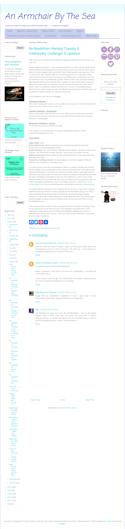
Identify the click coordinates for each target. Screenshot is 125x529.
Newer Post (35, 400)
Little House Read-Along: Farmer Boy (13, 269)
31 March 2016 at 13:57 (49, 310)
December (14, 225)
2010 (9, 504)
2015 (9, 487)
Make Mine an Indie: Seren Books (13, 442)
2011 (9, 501)
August (12, 245)
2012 (9, 497)
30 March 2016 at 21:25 (67, 263)
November (14, 230)
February (13, 479)
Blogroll (80, 31)
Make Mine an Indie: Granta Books (13, 411)
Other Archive (91, 36)
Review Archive (48, 31)
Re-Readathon (50, 36)
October (13, 236)
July (11, 248)
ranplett (108, 521)
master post (57, 106)
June (12, 251)
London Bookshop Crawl (71, 36)
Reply (37, 255)
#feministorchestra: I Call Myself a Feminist (13, 422)
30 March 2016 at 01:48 (66, 243)
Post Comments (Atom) (68, 408)
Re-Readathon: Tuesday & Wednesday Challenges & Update (13, 350)
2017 (9, 218)
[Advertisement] (62, 380)
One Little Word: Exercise (13, 388)
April (12, 258)
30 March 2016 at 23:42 (66, 292)
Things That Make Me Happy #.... (12, 399)
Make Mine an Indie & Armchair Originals (23, 36)
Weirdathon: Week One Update (13, 432)
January (13, 483)
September (14, 239)
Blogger (62, 524)
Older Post (90, 400)
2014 (9, 490)
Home (9, 31)
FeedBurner (110, 100)
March (12, 261)
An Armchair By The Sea (50, 17)
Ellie (37, 310)
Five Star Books (65, 31)
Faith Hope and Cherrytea (46, 292)
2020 (9, 215)
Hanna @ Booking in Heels (46, 263)
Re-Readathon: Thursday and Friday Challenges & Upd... (13, 329)
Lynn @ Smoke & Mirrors (45, 243)
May (11, 255)
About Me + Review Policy (27, 31)
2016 (9, 222)
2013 (9, 494)
